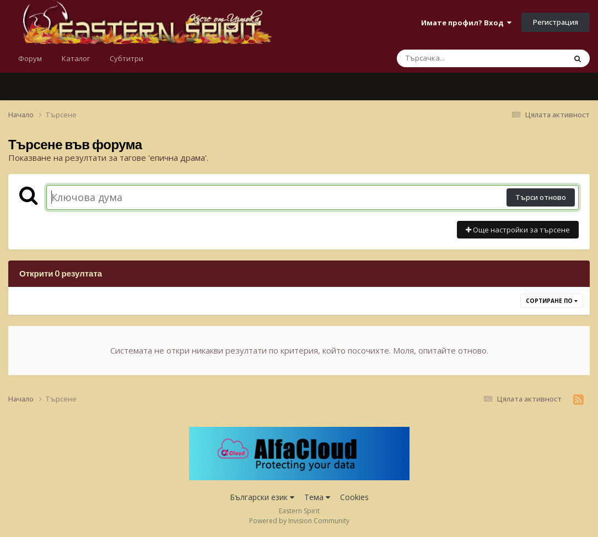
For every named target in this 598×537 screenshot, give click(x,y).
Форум (30, 58)
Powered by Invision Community (299, 520)
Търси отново (540, 197)
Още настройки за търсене (518, 230)
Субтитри (126, 58)
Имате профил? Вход (466, 23)
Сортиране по (552, 301)
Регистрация (555, 22)
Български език (262, 497)
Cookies (354, 497)
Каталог (76, 58)
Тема (317, 497)
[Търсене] (452, 58)
